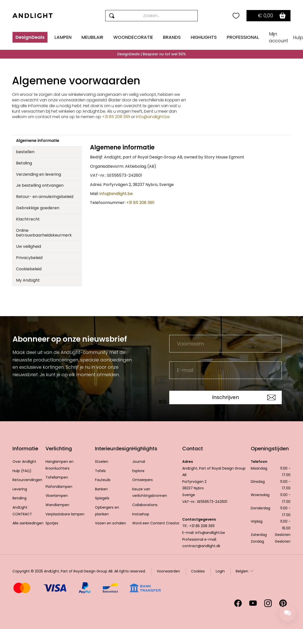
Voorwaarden (168, 571)
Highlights (144, 448)
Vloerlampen (57, 495)
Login (220, 571)
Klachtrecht (28, 219)
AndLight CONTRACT (22, 511)
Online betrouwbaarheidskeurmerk (44, 233)
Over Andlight (24, 461)
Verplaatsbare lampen (65, 514)
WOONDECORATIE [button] (133, 37)
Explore (138, 470)
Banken (101, 489)
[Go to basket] (268, 15)
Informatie (25, 448)
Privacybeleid (29, 258)
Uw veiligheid (28, 246)
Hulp (298, 37)
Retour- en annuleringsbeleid (44, 196)
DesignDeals (30, 37)
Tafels (100, 470)
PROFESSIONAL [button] (243, 37)
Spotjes (52, 523)
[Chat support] (288, 613)
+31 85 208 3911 (116, 117)
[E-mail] (225, 370)
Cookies (198, 571)
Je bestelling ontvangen (40, 185)
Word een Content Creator (156, 523)
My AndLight (28, 280)
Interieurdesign (113, 448)
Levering (19, 489)
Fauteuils (102, 479)
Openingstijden (270, 448)
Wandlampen (57, 504)
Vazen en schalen (110, 523)
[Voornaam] (225, 343)
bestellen (25, 152)
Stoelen (101, 461)
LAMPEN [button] (63, 37)
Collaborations (145, 504)
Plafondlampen (59, 486)
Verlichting (59, 448)
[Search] (151, 15)
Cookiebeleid (29, 269)
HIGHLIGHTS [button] (204, 37)
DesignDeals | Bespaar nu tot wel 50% (151, 54)
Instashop (140, 514)
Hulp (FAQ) (22, 470)
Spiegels (102, 498)
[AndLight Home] (32, 15)
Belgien (242, 571)
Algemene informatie (37, 140)
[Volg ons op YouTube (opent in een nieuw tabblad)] (253, 603)
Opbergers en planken (107, 511)
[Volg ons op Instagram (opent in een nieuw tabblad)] (268, 603)
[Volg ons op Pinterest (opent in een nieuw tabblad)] (283, 603)
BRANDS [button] (172, 37)
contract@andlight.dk (201, 545)
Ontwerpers (142, 479)
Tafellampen (57, 477)
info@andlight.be (153, 117)
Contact (192, 448)
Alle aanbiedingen (28, 523)
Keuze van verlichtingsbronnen (149, 492)
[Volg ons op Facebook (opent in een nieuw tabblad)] (238, 603)
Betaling (24, 163)
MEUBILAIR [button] (92, 37)
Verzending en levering (38, 174)
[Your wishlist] (236, 15)
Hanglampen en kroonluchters (60, 465)
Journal (138, 461)
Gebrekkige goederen (37, 208)
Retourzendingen (27, 479)
